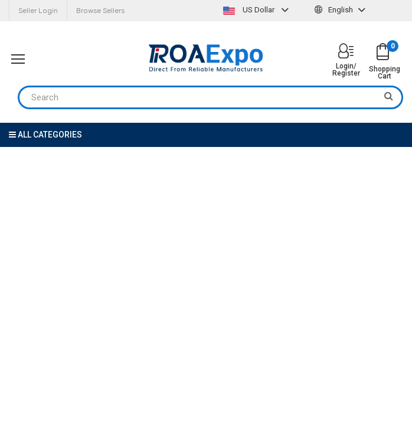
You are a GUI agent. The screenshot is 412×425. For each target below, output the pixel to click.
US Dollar (257, 9)
